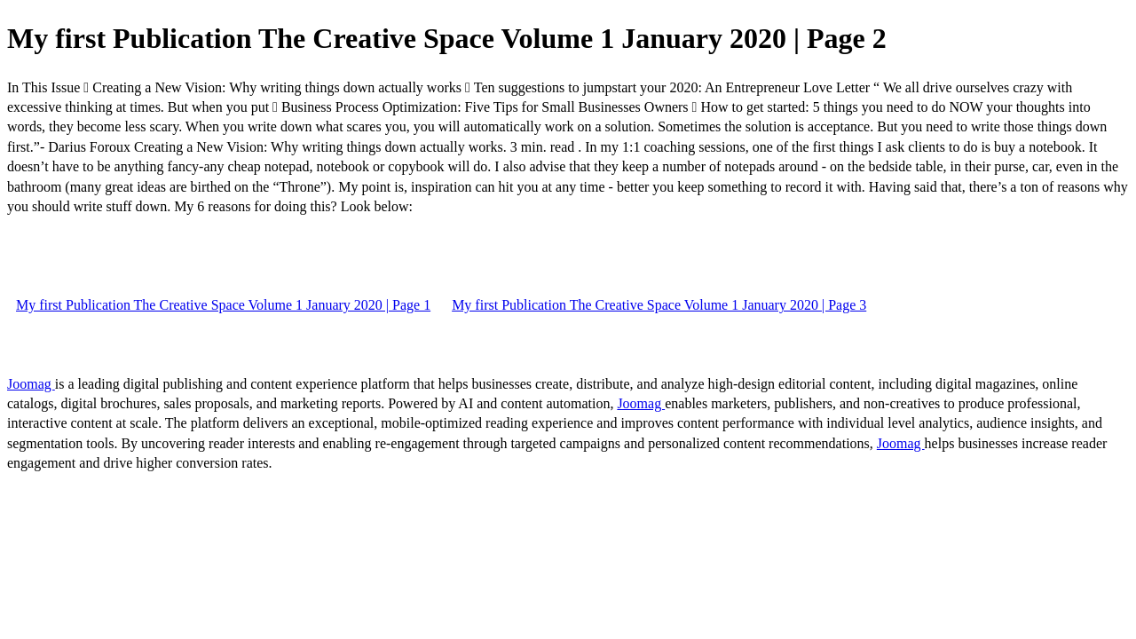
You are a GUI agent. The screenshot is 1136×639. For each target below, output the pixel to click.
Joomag (31, 383)
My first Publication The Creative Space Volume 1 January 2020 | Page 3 (659, 304)
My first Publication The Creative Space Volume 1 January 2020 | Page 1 (223, 304)
